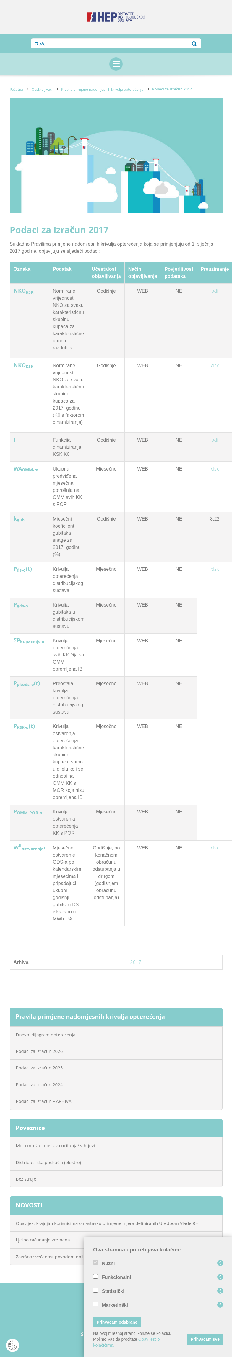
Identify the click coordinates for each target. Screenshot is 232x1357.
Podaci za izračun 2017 (172, 89)
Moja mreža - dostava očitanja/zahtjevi (55, 1145)
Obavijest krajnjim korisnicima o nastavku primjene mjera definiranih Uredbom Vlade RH (107, 1223)
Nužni (108, 1263)
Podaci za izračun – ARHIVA (44, 1101)
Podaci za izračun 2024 (39, 1084)
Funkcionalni (116, 1277)
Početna (16, 89)
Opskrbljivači (42, 89)
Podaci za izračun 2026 (39, 1051)
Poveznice (30, 1128)
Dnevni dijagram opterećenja (46, 1034)
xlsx (215, 365)
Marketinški (115, 1305)
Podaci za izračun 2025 (39, 1068)
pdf (214, 291)
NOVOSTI (29, 1205)
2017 (135, 962)
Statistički (113, 1291)
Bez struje (26, 1179)
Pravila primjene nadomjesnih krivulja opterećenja (102, 89)
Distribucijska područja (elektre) (48, 1162)
